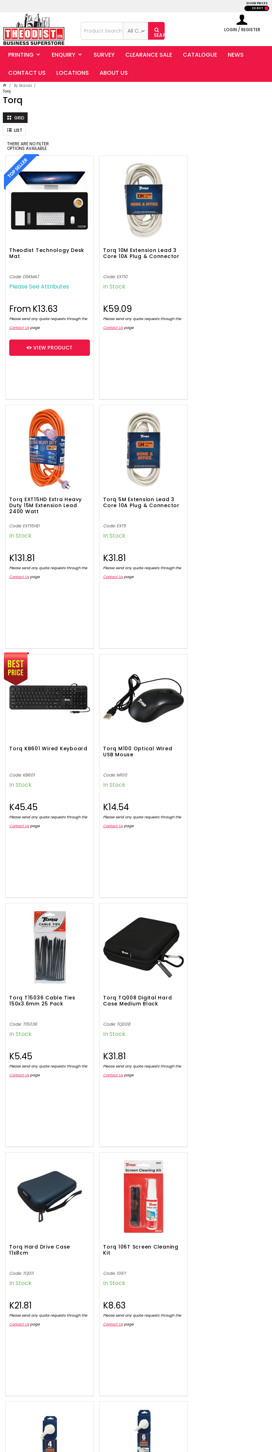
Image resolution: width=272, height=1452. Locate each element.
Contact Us (26, 321)
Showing (136, 1172)
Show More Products (139, 1143)
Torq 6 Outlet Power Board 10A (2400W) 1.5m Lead (219, 980)
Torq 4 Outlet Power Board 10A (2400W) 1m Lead (129, 980)
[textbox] (102, 30)
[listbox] (135, 31)
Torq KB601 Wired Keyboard (121, 490)
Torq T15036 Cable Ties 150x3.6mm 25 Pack (42, 734)
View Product (50, 341)
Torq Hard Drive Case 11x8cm (215, 734)
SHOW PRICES (257, 3)
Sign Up (242, 1234)
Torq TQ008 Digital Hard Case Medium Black (131, 734)
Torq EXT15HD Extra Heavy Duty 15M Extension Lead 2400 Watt (221, 250)
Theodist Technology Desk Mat (39, 247)
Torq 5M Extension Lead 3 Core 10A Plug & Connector (45, 493)
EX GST (257, 8)
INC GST (266, 8)
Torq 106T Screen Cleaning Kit (33, 977)
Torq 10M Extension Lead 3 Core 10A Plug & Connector (134, 250)
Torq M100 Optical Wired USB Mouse (219, 490)
